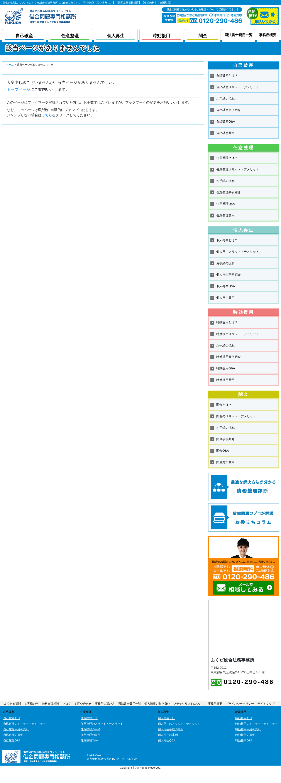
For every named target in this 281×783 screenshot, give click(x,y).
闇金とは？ (224, 404)
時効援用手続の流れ (248, 729)
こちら (47, 115)
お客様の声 (31, 703)
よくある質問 (12, 703)
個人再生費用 (225, 297)
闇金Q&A (222, 450)
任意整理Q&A (225, 203)
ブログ (67, 703)
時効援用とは (243, 718)
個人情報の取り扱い (157, 703)
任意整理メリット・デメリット (237, 169)
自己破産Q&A (225, 121)
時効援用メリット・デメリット (237, 334)
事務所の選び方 (105, 703)
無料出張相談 (50, 703)
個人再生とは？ (227, 240)
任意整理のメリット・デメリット (102, 723)
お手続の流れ (225, 98)
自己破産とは (11, 718)
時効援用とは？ (227, 322)
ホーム (10, 64)
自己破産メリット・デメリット (237, 87)
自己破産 (24, 35)
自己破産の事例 (13, 734)
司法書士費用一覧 (238, 35)
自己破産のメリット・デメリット (24, 723)
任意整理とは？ (227, 158)
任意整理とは (89, 718)
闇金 (202, 35)
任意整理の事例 (90, 734)
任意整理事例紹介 (228, 192)
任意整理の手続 (90, 729)
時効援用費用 (225, 380)
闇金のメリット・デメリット (236, 416)
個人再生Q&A (225, 286)
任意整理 (70, 35)
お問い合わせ (82, 703)
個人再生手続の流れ (170, 729)
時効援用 (161, 35)
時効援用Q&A (225, 368)
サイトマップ (265, 703)
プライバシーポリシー (240, 703)
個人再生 (115, 35)
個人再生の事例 (168, 734)
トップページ (18, 89)
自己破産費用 (225, 133)
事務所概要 (267, 35)
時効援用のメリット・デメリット (256, 723)
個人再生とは (166, 718)
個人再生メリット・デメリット (237, 251)
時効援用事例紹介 (228, 357)
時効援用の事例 (245, 734)
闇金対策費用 (225, 462)
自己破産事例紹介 (228, 110)
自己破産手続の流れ (16, 729)
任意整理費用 (225, 215)
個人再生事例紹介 (228, 274)
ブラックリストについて (189, 703)
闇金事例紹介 (225, 439)
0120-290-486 (242, 682)
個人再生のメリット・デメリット (179, 723)
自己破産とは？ (227, 75)
